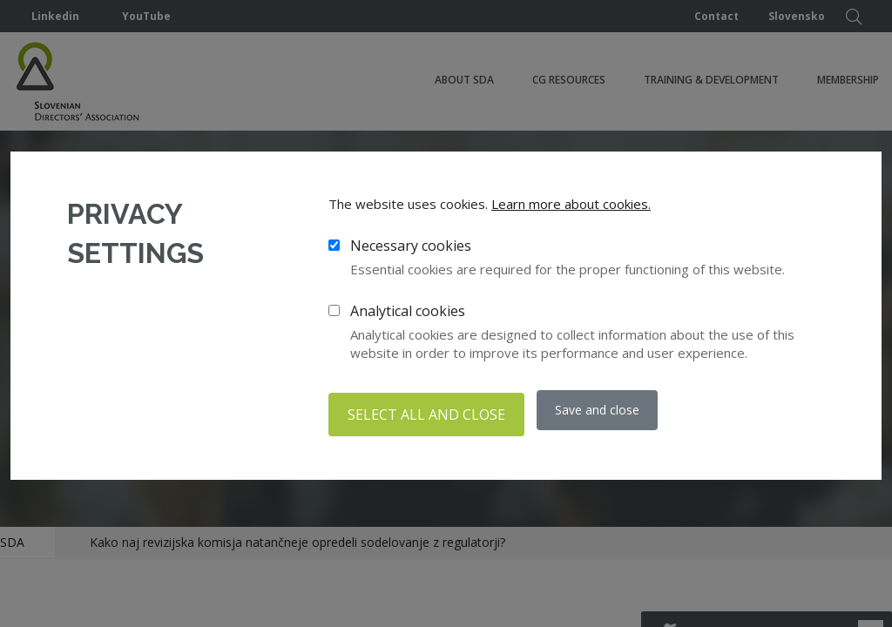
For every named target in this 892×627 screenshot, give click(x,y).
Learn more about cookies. (571, 208)
